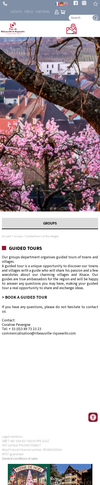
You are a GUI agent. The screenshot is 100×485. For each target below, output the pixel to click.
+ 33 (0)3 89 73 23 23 (5, 3)
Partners (43, 11)
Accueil (6, 236)
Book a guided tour (26, 297)
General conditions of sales (20, 458)
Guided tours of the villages (42, 236)
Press (29, 11)
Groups (16, 11)
